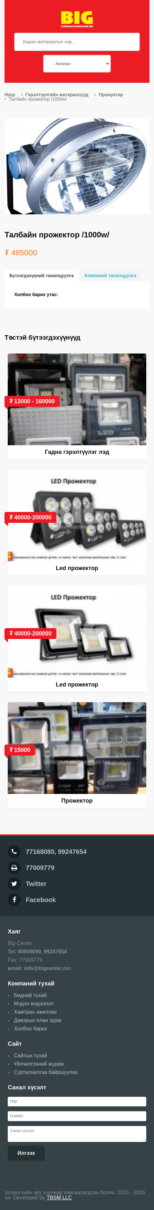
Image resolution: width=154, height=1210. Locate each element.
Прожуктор (108, 94)
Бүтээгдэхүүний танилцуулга (41, 275)
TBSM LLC (59, 1197)
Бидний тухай (30, 995)
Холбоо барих (30, 1028)
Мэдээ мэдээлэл (33, 1003)
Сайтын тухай (30, 1055)
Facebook (41, 899)
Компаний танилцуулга (110, 275)
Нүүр (10, 94)
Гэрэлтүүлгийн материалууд (55, 94)
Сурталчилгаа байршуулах (46, 1072)
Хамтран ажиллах (35, 1012)
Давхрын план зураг (38, 1020)
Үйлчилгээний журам (38, 1064)
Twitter (36, 883)
